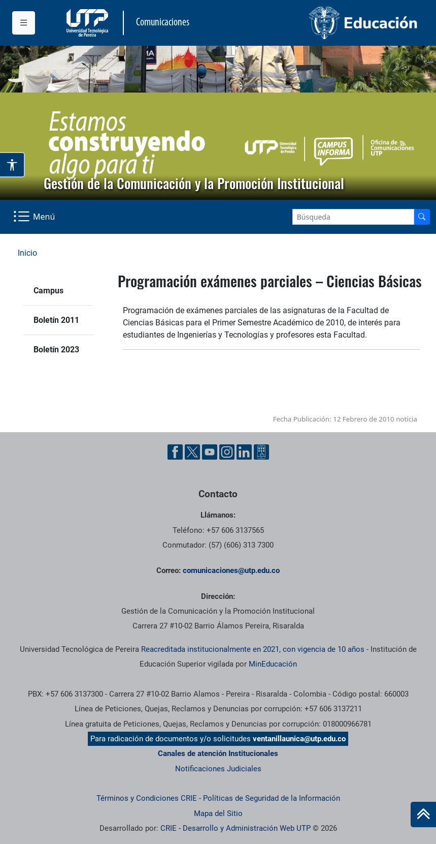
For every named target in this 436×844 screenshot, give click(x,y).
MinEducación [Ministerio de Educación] (273, 664)
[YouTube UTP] (209, 452)
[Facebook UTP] (175, 452)
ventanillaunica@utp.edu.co (299, 738)
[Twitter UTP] (192, 452)
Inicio (27, 253)
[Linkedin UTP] (244, 452)
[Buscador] (422, 217)
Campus (48, 290)
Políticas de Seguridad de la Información (271, 798)
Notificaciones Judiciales (218, 768)
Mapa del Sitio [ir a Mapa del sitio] (218, 813)
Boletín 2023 (56, 349)
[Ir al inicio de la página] (423, 814)
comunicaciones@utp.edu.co (231, 570)
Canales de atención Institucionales (218, 753)
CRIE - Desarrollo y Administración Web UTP (235, 828)
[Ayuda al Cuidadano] (261, 452)
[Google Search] (353, 217)
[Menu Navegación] (35, 216)
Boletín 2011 (56, 320)
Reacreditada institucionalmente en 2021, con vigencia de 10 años (252, 649)
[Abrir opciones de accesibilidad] (12, 164)
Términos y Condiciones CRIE (146, 798)
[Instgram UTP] (226, 452)
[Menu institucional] (23, 23)
